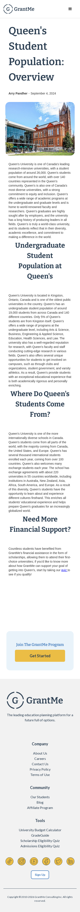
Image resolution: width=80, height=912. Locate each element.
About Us (40, 753)
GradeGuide (40, 835)
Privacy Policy (40, 769)
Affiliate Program (40, 808)
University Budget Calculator (40, 830)
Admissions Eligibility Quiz (40, 846)
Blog (40, 802)
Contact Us (40, 764)
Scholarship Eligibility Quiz (40, 841)
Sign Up (40, 874)
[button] (70, 9)
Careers (40, 758)
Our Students (40, 797)
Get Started (40, 655)
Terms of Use (40, 775)
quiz (64, 570)
